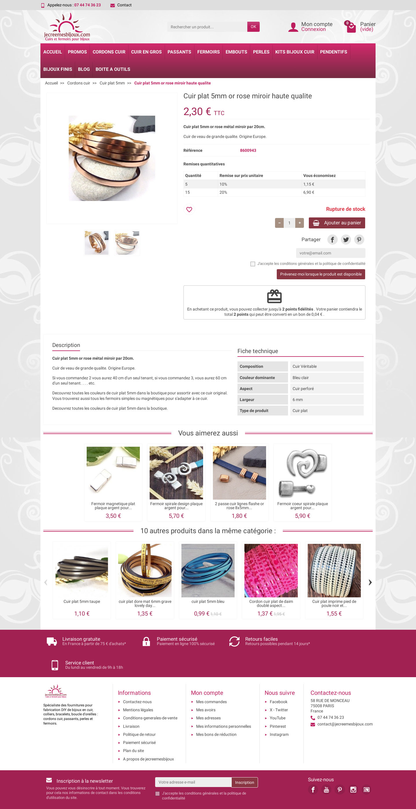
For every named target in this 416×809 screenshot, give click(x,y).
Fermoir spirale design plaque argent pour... (176, 506)
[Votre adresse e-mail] (193, 763)
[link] (332, 240)
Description (66, 346)
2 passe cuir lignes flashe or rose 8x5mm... (239, 506)
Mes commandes (211, 683)
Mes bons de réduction (216, 715)
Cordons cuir (109, 52)
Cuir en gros (146, 52)
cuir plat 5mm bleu (208, 602)
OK (253, 26)
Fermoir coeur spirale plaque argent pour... (302, 506)
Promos (77, 52)
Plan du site (133, 731)
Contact (121, 5)
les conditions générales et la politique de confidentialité (319, 264)
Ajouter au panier (334, 223)
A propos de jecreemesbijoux (148, 740)
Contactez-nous (137, 683)
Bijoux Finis (57, 69)
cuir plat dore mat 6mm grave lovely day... (145, 604)
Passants (179, 52)
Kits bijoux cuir (294, 52)
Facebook (278, 683)
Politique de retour (139, 715)
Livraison (131, 707)
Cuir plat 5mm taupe (82, 602)
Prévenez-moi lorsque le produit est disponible (321, 275)
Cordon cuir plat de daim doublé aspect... (271, 604)
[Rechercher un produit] (207, 27)
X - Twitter (279, 691)
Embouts (236, 52)
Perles (261, 52)
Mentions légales (138, 691)
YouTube (277, 699)
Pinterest (278, 707)
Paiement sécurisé (139, 723)
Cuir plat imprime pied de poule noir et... (334, 604)
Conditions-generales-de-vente (150, 699)
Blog (84, 69)
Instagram (279, 715)
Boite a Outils (113, 69)
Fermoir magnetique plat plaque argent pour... (113, 506)
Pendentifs (333, 52)
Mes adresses (208, 699)
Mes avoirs (206, 691)
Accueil (52, 52)
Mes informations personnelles (223, 707)
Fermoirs (208, 52)
